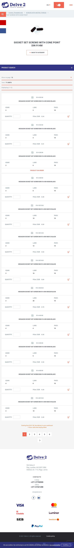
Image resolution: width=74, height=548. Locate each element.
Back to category (38, 52)
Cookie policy (50, 536)
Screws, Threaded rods (16, 13)
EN (48, 5)
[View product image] (32, 97)
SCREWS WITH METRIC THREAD (36, 13)
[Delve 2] (13, 5)
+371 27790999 (37, 482)
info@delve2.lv (37, 492)
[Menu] (70, 5)
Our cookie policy (54, 545)
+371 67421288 (37, 487)
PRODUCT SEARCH (8, 68)
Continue (66, 545)
